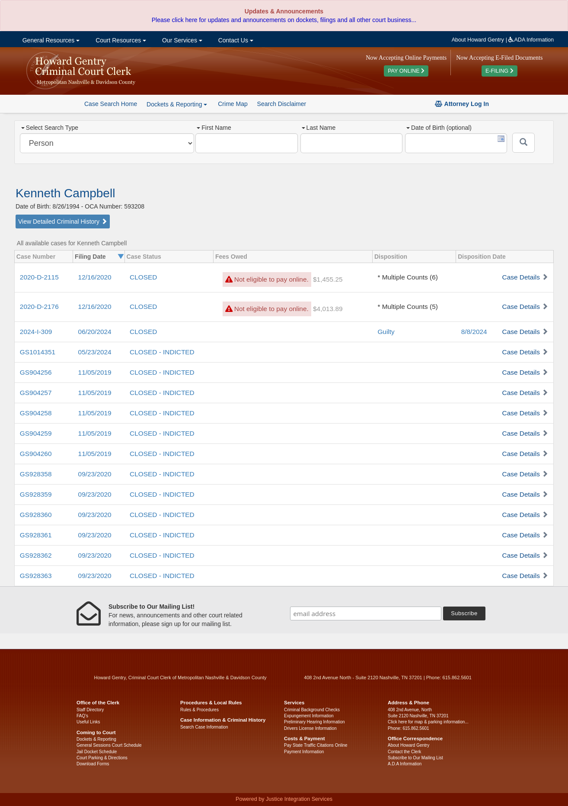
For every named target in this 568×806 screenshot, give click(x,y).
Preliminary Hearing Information (314, 721)
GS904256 (36, 372)
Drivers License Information (310, 728)
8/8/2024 (474, 331)
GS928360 (36, 514)
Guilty (385, 331)
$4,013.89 (327, 308)
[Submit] (523, 143)
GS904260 (36, 453)
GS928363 (36, 575)
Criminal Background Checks (312, 709)
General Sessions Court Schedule (109, 745)
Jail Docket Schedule (97, 751)
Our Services (181, 40)
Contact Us (235, 40)
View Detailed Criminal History (62, 221)
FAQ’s (82, 715)
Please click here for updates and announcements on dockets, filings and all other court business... (284, 19)
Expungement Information (309, 715)
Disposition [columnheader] (390, 256)
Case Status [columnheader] (144, 256)
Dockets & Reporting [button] (177, 104)
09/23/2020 (95, 474)
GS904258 (36, 413)
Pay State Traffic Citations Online (316, 745)
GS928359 (36, 494)
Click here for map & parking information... (428, 721)
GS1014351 (37, 352)
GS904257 (36, 392)
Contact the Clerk (404, 751)
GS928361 (36, 535)
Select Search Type (49, 127)
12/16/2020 (95, 277)
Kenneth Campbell (65, 193)
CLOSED (143, 277)
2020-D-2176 (39, 306)
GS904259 (36, 433)
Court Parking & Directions (102, 757)
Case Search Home (110, 103)
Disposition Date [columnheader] (481, 256)
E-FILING (499, 71)
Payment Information (304, 751)
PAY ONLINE (406, 71)
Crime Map (232, 103)
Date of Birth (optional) (439, 127)
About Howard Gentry (478, 40)
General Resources (50, 40)
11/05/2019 (95, 372)
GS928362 (36, 555)
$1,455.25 (327, 279)
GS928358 (36, 474)
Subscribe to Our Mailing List (415, 757)
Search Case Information (204, 727)
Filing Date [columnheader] (90, 256)
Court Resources (120, 40)
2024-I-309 (36, 331)
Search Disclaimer (281, 103)
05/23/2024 (95, 352)
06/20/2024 (95, 331)
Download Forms (93, 763)
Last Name (319, 127)
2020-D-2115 (39, 277)
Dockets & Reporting (96, 739)
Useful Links (88, 721)
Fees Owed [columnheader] (231, 256)
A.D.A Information (404, 763)
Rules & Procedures (199, 709)
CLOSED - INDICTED (162, 352)
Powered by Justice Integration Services (284, 799)
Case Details (521, 277)
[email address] (365, 613)
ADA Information (531, 40)
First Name (214, 127)
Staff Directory (90, 709)
